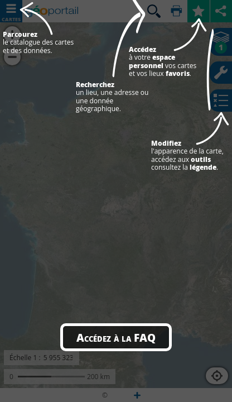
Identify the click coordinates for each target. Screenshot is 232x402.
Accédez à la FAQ (116, 337)
